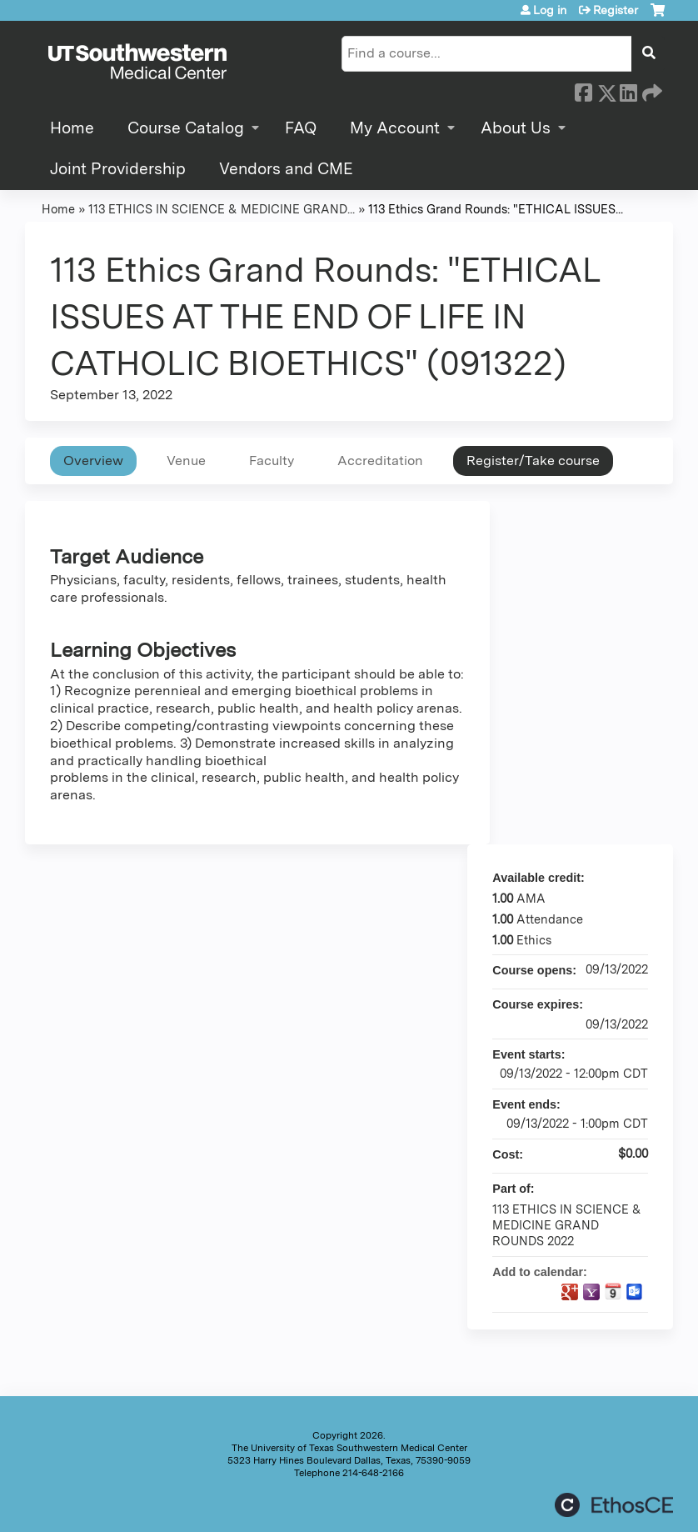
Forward (650, 90)
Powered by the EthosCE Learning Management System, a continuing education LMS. (614, 1505)
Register (615, 10)
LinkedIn (628, 90)
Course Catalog (185, 128)
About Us (516, 128)
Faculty (271, 460)
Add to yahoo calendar (591, 1292)
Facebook (583, 90)
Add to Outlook (634, 1292)
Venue (186, 460)
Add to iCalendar (613, 1291)
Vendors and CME (286, 168)
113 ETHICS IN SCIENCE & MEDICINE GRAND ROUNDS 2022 (566, 1224)
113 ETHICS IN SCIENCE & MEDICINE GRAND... (221, 209)
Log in (549, 10)
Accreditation (380, 460)
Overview (93, 460)
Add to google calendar (569, 1292)
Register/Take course (533, 460)
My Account (395, 128)
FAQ (301, 128)
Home (72, 128)
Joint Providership (118, 168)
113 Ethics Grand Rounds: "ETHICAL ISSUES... (495, 209)
